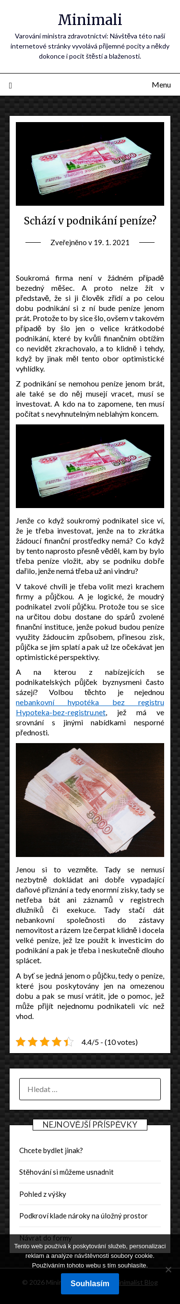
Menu (161, 84)
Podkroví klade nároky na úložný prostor (83, 1215)
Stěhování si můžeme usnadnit (66, 1171)
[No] (168, 1269)
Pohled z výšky (42, 1194)
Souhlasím (90, 1283)
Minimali (90, 20)
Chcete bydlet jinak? (51, 1150)
